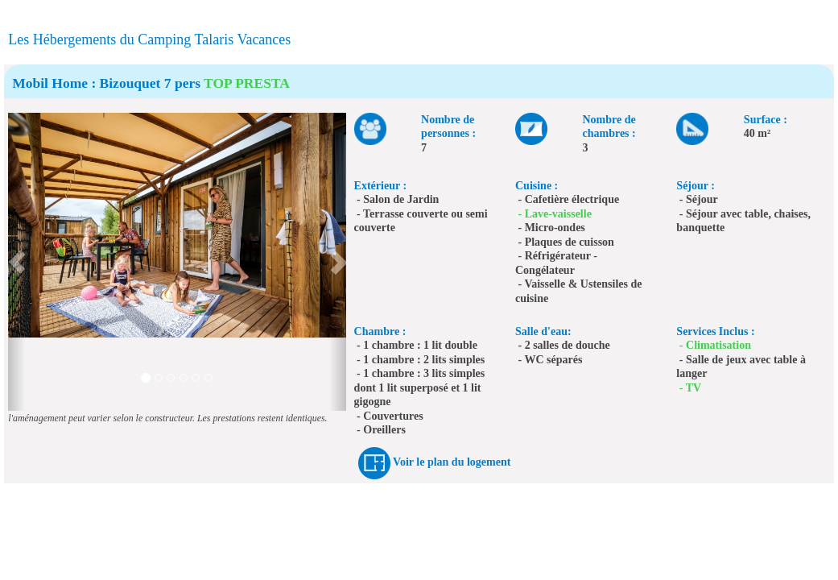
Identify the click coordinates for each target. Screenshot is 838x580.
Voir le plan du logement (451, 462)
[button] (16, 262)
